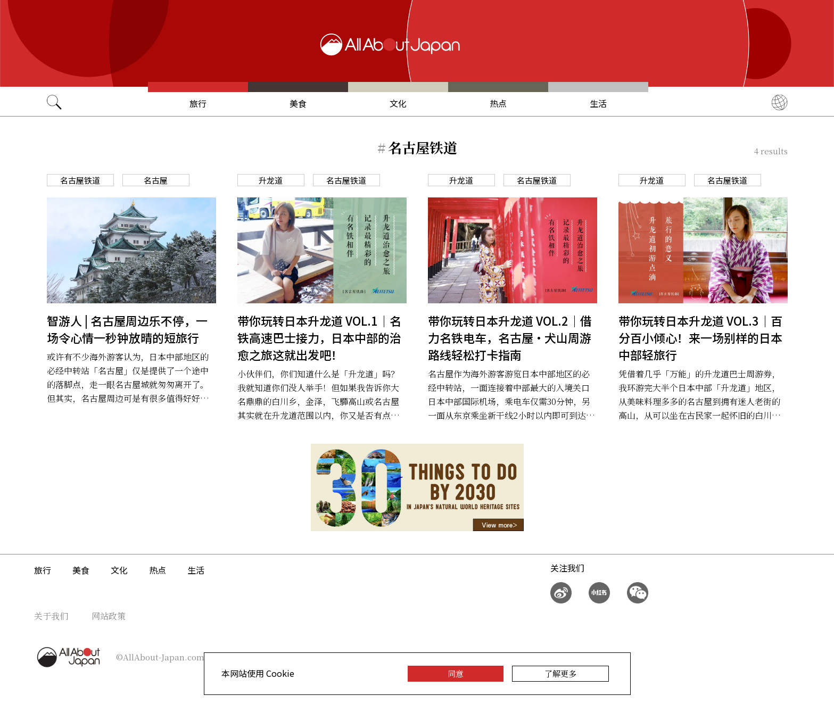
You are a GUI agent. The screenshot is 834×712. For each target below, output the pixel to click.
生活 (598, 103)
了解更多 (560, 673)
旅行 (198, 103)
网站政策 (109, 616)
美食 (298, 103)
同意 (456, 673)
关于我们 (51, 616)
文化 (398, 103)
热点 (498, 103)
